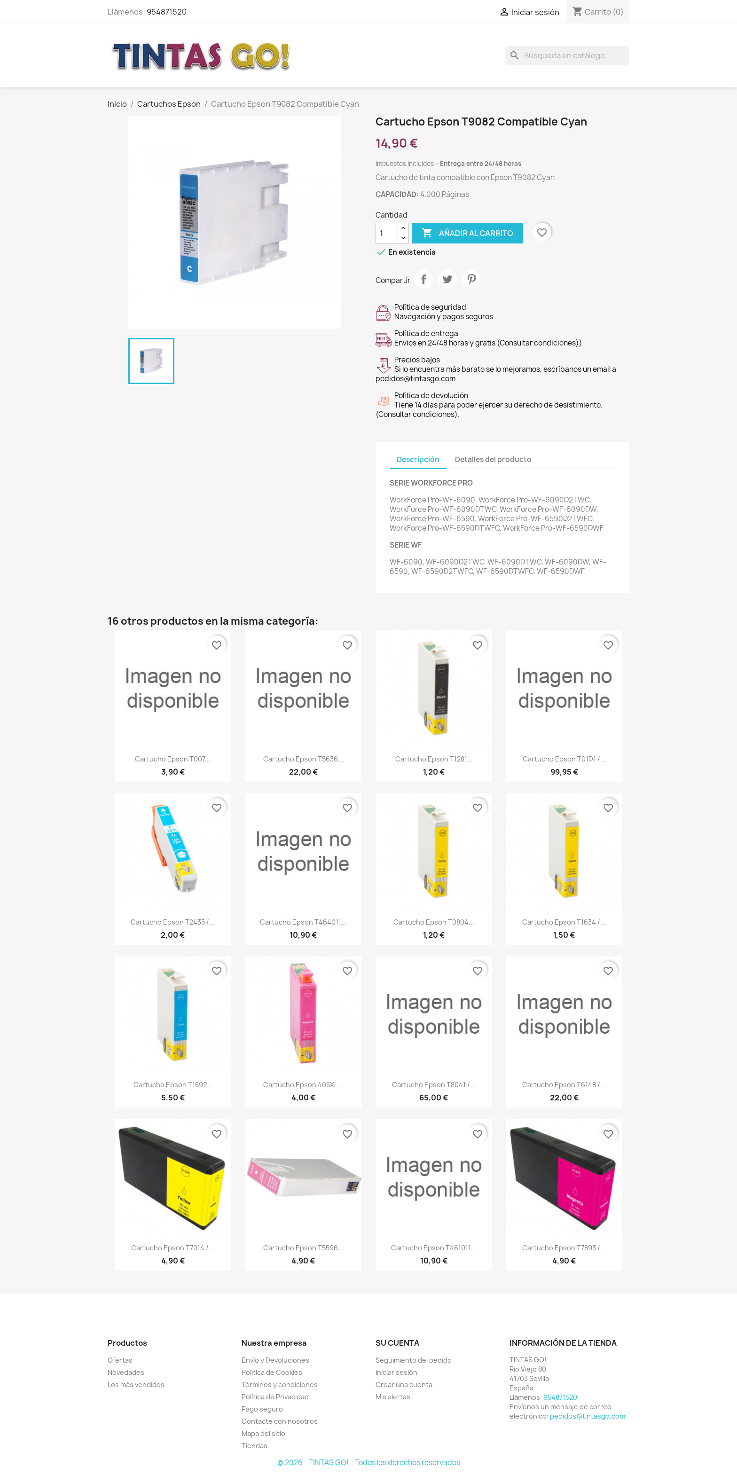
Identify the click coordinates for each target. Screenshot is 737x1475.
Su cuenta (397, 1343)
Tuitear (447, 279)
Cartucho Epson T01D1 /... (564, 758)
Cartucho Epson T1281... (433, 758)
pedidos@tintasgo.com (587, 1416)
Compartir (423, 279)
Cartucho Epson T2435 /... (173, 922)
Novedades (126, 1372)
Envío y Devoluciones (275, 1360)
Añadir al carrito (467, 233)
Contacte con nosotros (280, 1421)
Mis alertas (393, 1396)
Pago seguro (262, 1408)
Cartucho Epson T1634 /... (564, 922)
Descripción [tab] (418, 459)
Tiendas (254, 1445)
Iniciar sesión (396, 1372)
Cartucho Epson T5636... (303, 758)
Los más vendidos (136, 1384)
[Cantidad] (387, 233)
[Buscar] (567, 55)
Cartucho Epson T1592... (172, 1084)
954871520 (167, 12)
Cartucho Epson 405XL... (303, 1084)
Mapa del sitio (263, 1433)
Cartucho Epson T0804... (433, 922)
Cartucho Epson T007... (173, 758)
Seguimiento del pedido (414, 1360)
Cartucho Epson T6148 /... (564, 1084)
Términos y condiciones (280, 1384)
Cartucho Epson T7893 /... (564, 1247)
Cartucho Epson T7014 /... (172, 1247)
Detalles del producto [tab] (493, 459)
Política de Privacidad (275, 1396)
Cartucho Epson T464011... (303, 922)
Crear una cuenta (404, 1384)
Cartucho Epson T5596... (303, 1247)
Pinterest (471, 279)
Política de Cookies (272, 1372)
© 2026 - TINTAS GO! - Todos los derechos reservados (368, 1462)
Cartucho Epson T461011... (433, 1247)
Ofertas (120, 1360)
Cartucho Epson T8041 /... (434, 1084)
